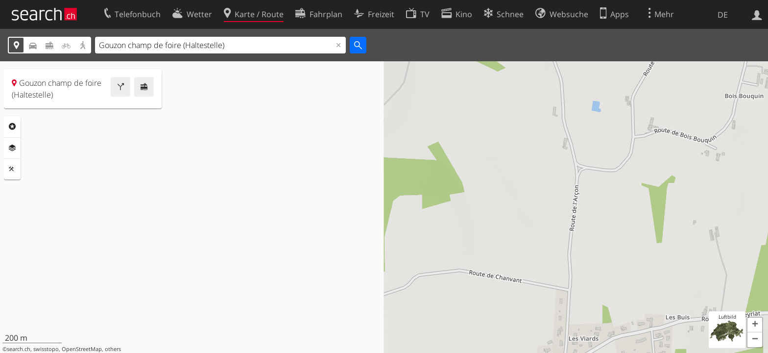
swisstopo (46, 349)
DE (723, 14)
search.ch (18, 349)
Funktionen (12, 169)
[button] (754, 325)
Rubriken (12, 126)
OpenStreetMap (82, 349)
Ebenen (12, 148)
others (113, 349)
